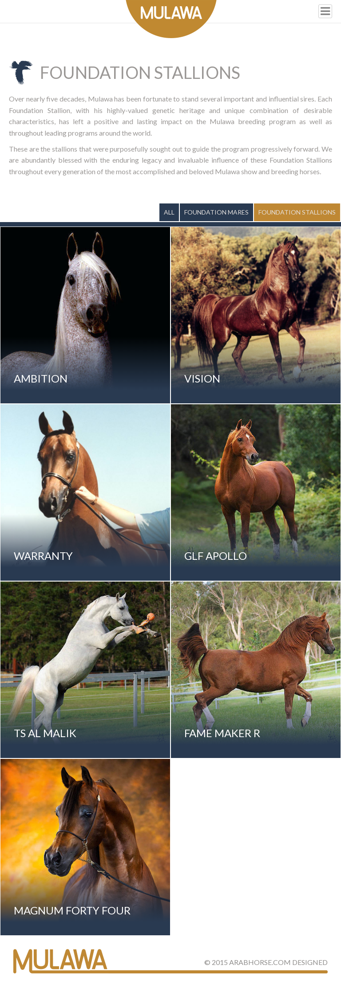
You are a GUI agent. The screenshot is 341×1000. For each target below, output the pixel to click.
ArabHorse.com (260, 962)
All (169, 212)
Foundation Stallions (297, 212)
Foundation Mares (216, 212)
